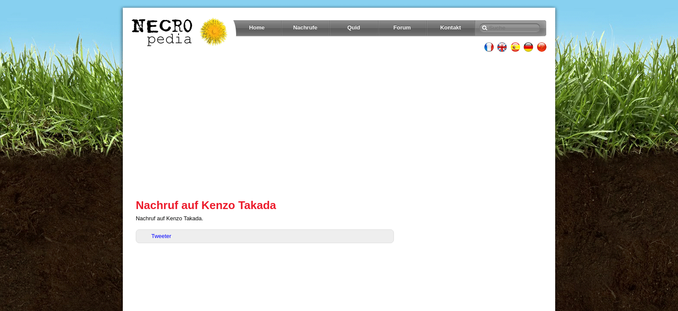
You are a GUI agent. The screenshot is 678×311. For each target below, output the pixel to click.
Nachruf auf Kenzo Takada (206, 205)
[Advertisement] (339, 125)
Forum (402, 27)
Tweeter (161, 236)
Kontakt (450, 27)
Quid (353, 27)
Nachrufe (305, 27)
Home (257, 27)
